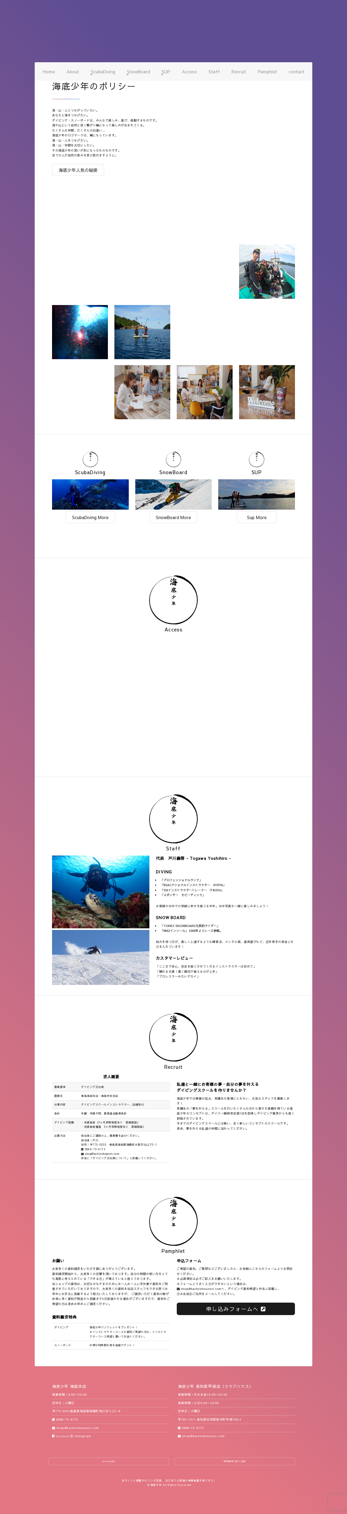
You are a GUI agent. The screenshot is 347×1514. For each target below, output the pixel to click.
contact (296, 71)
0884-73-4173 (93, 1149)
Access (189, 71)
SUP (166, 71)
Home (49, 71)
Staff (214, 71)
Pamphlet (267, 71)
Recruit (239, 71)
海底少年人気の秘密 (78, 170)
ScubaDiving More (90, 517)
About (72, 71)
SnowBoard (138, 71)
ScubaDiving (103, 71)
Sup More (256, 517)
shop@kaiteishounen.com (100, 1154)
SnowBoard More (173, 517)
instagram (80, 1436)
